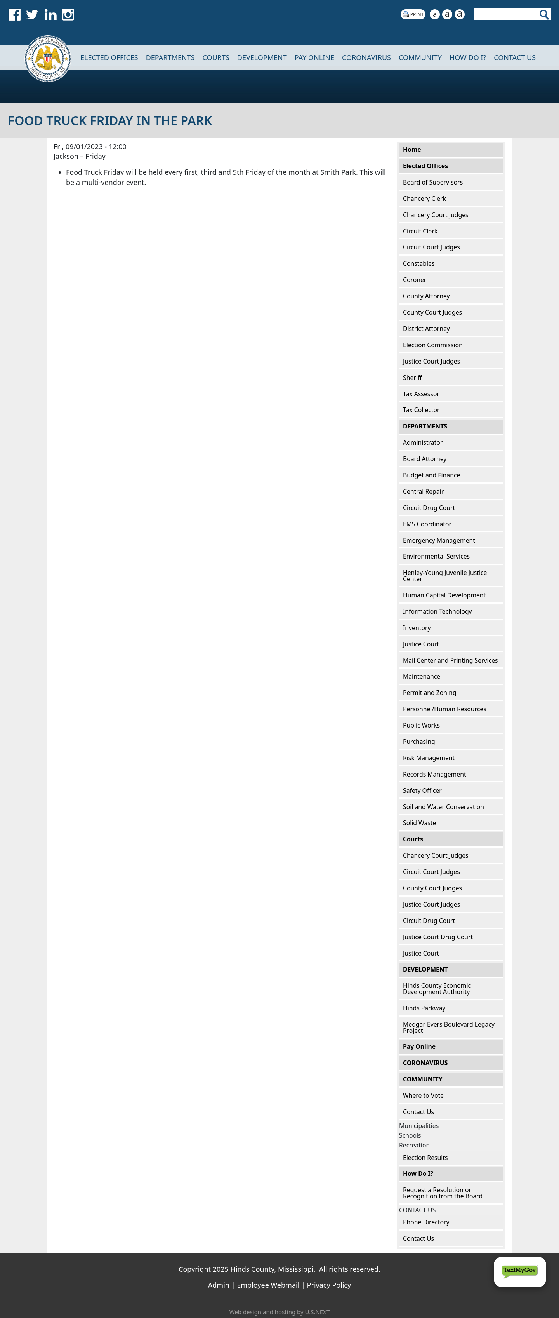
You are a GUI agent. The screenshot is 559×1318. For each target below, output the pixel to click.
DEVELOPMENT (262, 57)
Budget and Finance (431, 475)
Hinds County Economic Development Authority (437, 988)
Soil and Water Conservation (443, 807)
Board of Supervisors (433, 182)
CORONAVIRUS (366, 57)
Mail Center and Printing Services (450, 660)
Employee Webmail (268, 1285)
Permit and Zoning (430, 692)
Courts (215, 57)
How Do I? (468, 57)
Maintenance (421, 676)
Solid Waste (419, 822)
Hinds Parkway (424, 1008)
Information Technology (437, 611)
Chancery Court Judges (436, 215)
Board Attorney (424, 458)
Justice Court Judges (431, 361)
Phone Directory (426, 1222)
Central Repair (423, 491)
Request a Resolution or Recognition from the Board (443, 1193)
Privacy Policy (329, 1285)
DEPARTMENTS (170, 57)
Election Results (425, 1157)
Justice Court (421, 644)
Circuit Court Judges (431, 247)
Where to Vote (423, 1095)
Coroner (414, 279)
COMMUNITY (420, 57)
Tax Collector (421, 410)
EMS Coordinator (427, 524)
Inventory (417, 627)
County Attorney (426, 296)
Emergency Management (439, 540)
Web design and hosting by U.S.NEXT (279, 1312)
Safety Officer (422, 790)
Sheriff (412, 377)
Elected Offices (109, 57)
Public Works (421, 725)
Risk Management (429, 758)
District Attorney (426, 328)
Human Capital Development (444, 595)
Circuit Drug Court (429, 507)
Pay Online (314, 57)
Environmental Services (436, 556)
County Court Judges (432, 312)
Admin (218, 1285)
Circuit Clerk (420, 231)
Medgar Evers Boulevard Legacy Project (449, 1027)
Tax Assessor (421, 394)
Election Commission (433, 345)
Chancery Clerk (424, 198)
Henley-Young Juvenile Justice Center (445, 575)
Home (42, 57)
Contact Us (418, 1111)
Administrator (423, 442)
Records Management (434, 774)
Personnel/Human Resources (444, 709)
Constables (418, 263)
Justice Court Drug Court (438, 937)
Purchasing (419, 741)
